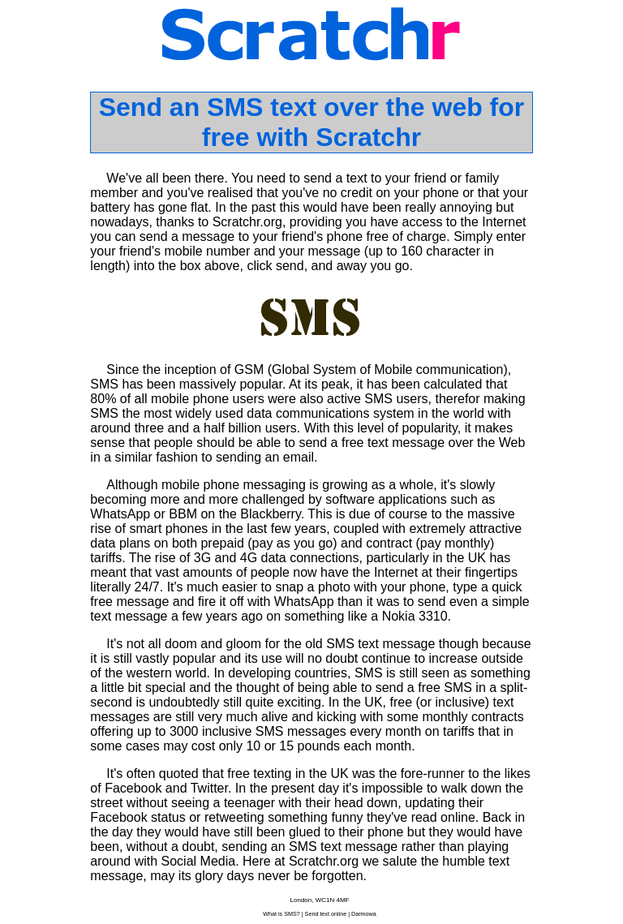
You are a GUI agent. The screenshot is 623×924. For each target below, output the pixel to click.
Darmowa (363, 914)
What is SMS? (281, 914)
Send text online (326, 914)
